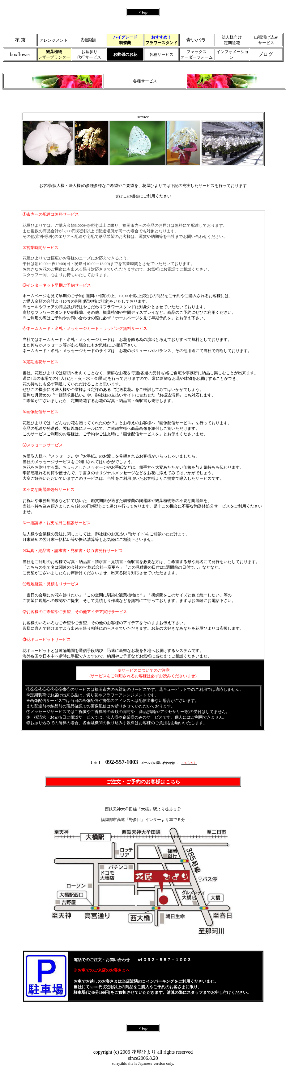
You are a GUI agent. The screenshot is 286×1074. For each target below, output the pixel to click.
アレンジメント (54, 40)
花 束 (20, 40)
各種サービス (161, 54)
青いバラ (196, 40)
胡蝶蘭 (88, 40)
